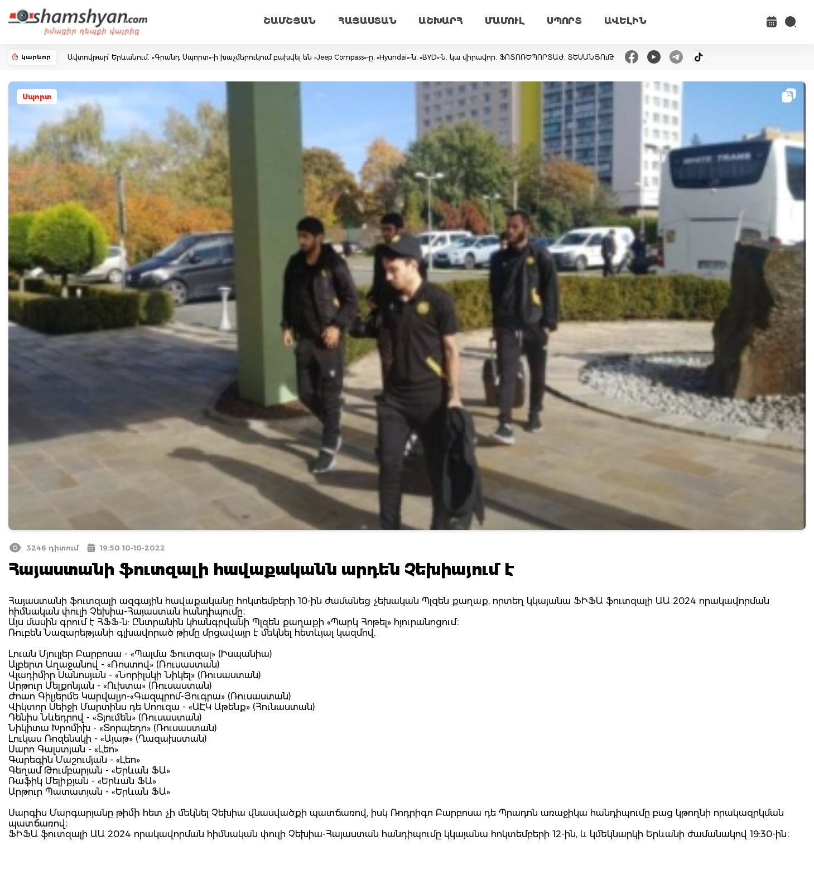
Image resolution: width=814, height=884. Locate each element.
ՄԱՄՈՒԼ (504, 21)
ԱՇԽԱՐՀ (440, 21)
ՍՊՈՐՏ (564, 21)
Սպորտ (36, 97)
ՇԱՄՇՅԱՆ (289, 21)
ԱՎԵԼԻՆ (625, 21)
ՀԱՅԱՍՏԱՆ (367, 21)
